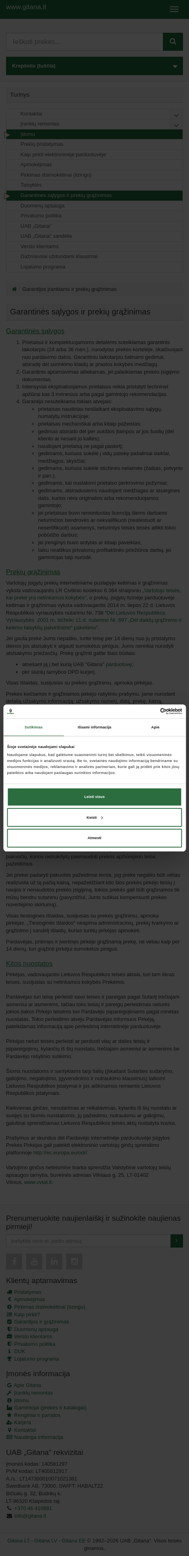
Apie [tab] (155, 727)
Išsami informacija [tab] (94, 727)
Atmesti (94, 838)
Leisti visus (94, 797)
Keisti (95, 818)
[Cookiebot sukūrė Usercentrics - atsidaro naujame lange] (147, 711)
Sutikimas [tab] (33, 727)
